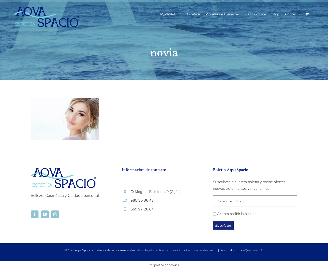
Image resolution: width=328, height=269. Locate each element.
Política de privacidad (168, 250)
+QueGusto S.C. (253, 250)
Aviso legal (144, 250)
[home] (63, 171)
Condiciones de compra (202, 250)
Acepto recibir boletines (234, 213)
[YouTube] (45, 214)
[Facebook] (34, 214)
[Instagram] (55, 214)
